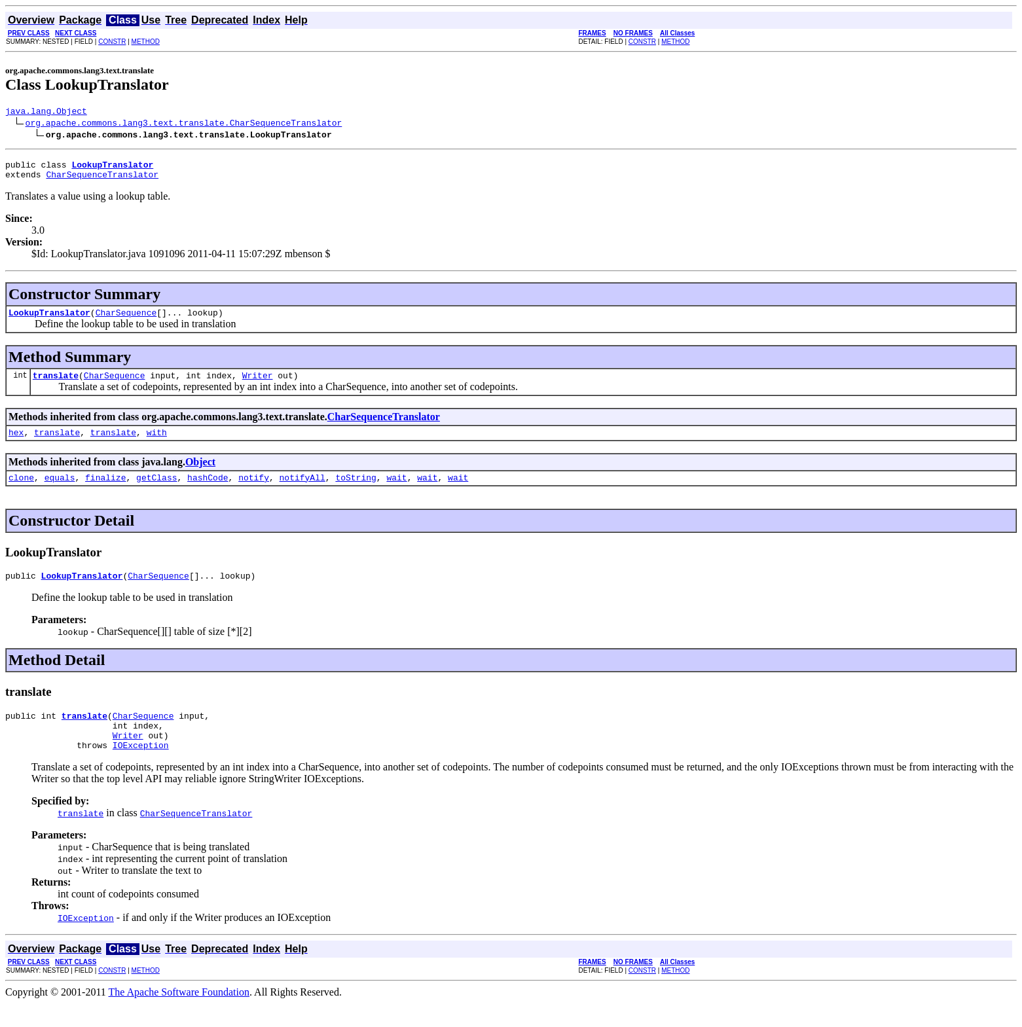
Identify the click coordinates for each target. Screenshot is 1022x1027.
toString (355, 491)
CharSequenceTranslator (102, 180)
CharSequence (126, 320)
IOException (141, 768)
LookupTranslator (49, 320)
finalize (105, 491)
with (157, 444)
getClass (156, 491)
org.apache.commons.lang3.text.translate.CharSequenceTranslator (184, 124)
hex (16, 444)
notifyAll (302, 491)
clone (21, 491)
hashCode (207, 491)
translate (56, 385)
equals (60, 491)
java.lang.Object (46, 112)
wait (396, 491)
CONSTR (112, 41)
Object (200, 473)
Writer (257, 385)
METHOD (146, 41)
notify (253, 491)
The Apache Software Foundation (179, 1015)
